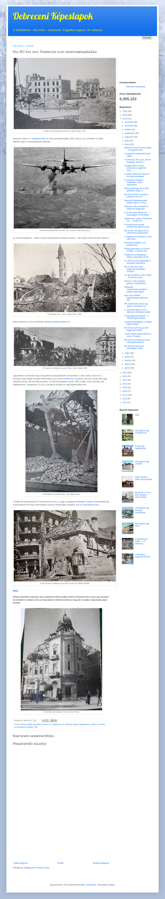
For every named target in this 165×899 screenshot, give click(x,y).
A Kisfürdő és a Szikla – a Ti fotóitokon (141, 541)
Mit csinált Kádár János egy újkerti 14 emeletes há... (136, 305)
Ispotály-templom (60, 322)
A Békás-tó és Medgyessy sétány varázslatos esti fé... (137, 256)
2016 (125, 399)
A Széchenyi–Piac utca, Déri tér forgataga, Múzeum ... (137, 161)
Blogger (111, 885)
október (128, 129)
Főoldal (60, 863)
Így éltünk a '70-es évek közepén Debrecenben (142, 494)
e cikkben (89, 501)
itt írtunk (53, 501)
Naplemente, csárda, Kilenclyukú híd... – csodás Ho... (138, 219)
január (128, 368)
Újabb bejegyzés (21, 863)
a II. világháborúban (36, 138)
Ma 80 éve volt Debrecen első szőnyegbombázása (137, 341)
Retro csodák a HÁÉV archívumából (143, 478)
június (127, 144)
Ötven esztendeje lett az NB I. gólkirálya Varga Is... (137, 189)
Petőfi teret (68, 378)
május (127, 353)
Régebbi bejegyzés (101, 863)
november (129, 126)
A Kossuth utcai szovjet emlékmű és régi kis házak (136, 226)
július (127, 141)
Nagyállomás (47, 375)
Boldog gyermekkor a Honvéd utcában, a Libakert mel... (137, 250)
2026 (125, 111)
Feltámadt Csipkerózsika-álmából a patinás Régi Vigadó (136, 289)
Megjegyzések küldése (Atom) (37, 868)
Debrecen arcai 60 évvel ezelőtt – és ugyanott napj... (137, 149)
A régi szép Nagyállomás (140, 447)
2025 (125, 115)
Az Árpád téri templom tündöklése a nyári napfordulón (133, 182)
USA (36, 727)
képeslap (68, 724)
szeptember (130, 133)
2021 (125, 380)
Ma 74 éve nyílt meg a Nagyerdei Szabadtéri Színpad (134, 269)
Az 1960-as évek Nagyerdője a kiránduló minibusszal (137, 262)
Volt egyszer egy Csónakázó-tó (142, 431)
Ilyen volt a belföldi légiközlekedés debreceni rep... (136, 297)
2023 (125, 373)
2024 (125, 119)
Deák (94, 375)
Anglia (29, 724)
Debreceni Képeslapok (53, 16)
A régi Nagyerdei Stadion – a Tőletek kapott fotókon (136, 317)
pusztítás (101, 724)
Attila (137, 415)
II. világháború (55, 724)
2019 (125, 387)
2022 (125, 376)
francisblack (91, 885)
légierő (75, 724)
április (127, 357)
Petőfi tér (93, 724)
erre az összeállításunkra (87, 505)
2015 (125, 402)
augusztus (129, 137)
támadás (29, 727)
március (128, 360)
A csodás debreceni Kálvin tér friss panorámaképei (137, 175)
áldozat (23, 724)
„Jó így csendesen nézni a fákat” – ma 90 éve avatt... (138, 276)
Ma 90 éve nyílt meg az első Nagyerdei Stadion (136, 329)
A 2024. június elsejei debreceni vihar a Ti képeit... (137, 335)
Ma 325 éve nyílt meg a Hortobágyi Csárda (134, 347)
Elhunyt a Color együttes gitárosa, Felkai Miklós (135, 282)
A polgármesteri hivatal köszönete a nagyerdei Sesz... (135, 168)
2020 (125, 384)
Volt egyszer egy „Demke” (142, 462)
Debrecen (45, 724)
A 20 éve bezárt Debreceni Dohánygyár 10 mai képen (136, 213)
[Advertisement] (61, 838)
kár (63, 724)
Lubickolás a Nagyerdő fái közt (142, 555)
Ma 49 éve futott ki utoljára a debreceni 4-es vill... (136, 195)
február (128, 364)
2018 (125, 391)
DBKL (16, 591)
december (129, 122)
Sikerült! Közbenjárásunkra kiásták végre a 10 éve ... (136, 201)
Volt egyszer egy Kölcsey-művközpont (142, 510)
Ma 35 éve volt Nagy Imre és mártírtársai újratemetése (136, 232)
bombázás (37, 724)
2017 (125, 395)
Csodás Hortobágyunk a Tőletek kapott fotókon (138, 323)
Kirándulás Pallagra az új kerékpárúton (135, 244)
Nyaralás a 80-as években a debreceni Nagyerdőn (136, 207)
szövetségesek (19, 727)
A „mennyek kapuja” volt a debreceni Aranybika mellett (137, 311)
